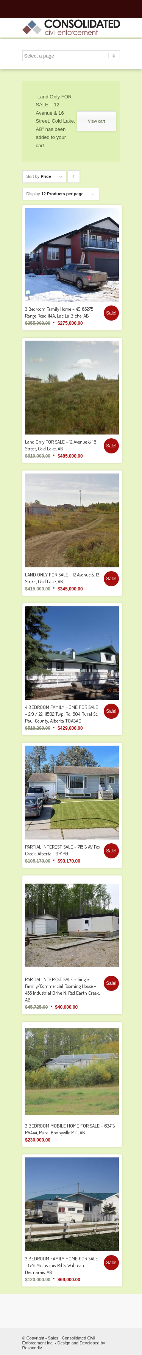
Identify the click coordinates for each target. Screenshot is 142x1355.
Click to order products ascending (74, 178)
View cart (96, 121)
